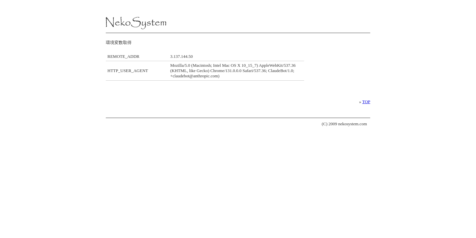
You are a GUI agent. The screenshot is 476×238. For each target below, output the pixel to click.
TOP (366, 101)
